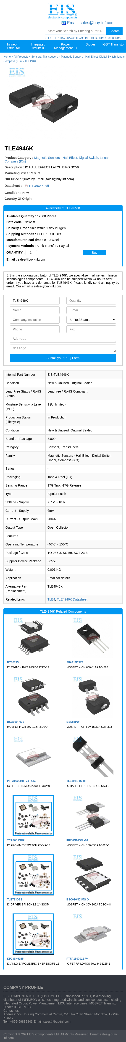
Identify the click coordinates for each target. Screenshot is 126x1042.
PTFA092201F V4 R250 (21, 781)
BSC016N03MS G (77, 899)
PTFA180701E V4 (77, 958)
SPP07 (101, 38)
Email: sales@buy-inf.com (91, 22)
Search (115, 31)
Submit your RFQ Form (63, 358)
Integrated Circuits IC (38, 46)
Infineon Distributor (12, 46)
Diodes (91, 44)
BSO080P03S (15, 721)
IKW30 (80, 38)
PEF (87, 38)
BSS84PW (72, 721)
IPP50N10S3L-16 (77, 840)
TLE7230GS (14, 899)
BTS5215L (13, 662)
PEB (94, 38)
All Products (21, 56)
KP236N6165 (15, 958)
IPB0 (118, 38)
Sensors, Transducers (44, 56)
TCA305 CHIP (16, 840)
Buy (94, 252)
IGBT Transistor (113, 44)
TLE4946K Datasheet (72, 599)
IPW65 (71, 38)
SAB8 (110, 38)
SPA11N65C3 (74, 662)
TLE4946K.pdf (37, 186)
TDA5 (62, 38)
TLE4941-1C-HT (76, 781)
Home (7, 56)
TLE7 (55, 38)
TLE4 (51, 599)
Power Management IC (65, 46)
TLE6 (48, 38)
